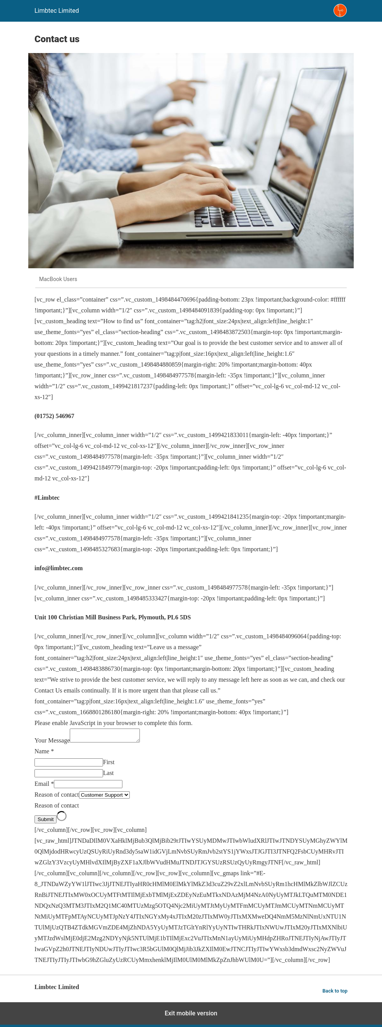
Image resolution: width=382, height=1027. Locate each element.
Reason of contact (56, 797)
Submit (45, 822)
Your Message (52, 742)
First (108, 764)
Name (44, 753)
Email (44, 786)
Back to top (335, 993)
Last (108, 775)
